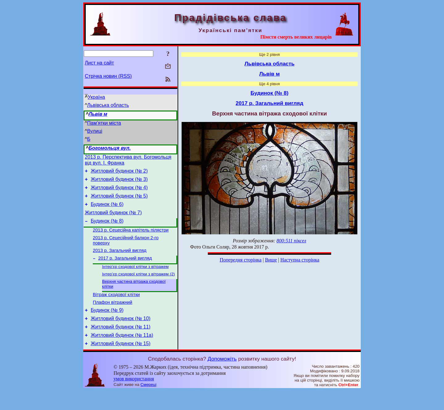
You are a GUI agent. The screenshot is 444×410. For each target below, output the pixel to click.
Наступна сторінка (299, 259)
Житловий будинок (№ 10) (120, 335)
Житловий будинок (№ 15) (120, 363)
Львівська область (108, 105)
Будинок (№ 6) (107, 209)
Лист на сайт (99, 62)
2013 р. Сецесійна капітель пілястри (131, 238)
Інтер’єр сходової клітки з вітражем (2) (138, 286)
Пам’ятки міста (104, 123)
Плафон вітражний (112, 317)
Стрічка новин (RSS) (108, 76)
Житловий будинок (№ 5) (119, 200)
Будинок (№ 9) (107, 325)
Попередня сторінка (240, 259)
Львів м (97, 114)
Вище (271, 259)
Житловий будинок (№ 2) (119, 172)
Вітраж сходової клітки (116, 308)
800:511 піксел (291, 240)
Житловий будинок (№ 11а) (122, 353)
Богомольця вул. (109, 148)
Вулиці (94, 131)
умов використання (133, 398)
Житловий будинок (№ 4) (119, 191)
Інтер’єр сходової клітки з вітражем (135, 278)
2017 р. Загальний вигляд (125, 269)
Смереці (149, 404)
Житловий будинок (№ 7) (113, 219)
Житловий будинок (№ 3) (119, 182)
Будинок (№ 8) (107, 228)
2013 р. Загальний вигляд (119, 260)
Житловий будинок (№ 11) (120, 344)
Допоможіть (222, 378)
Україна (96, 97)
